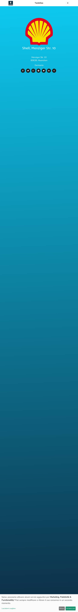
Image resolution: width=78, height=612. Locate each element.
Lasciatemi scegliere (9, 608)
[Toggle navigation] (68, 3)
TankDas (38, 3)
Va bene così (70, 608)
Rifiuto (61, 608)
